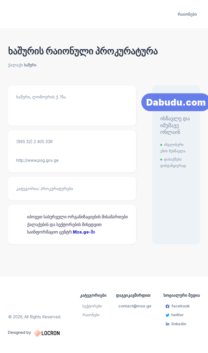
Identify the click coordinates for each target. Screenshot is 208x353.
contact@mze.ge (135, 305)
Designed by (39, 333)
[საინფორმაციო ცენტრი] (38, 14)
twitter (174, 315)
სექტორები (94, 305)
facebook (177, 305)
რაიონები (187, 14)
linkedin (175, 324)
